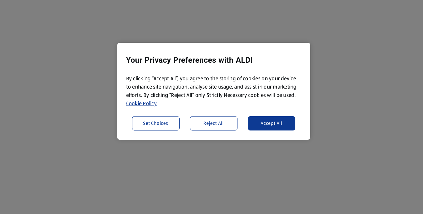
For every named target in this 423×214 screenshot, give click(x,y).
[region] (213, 91)
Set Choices (155, 123)
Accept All (271, 123)
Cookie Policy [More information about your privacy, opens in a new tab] (141, 103)
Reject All (213, 123)
